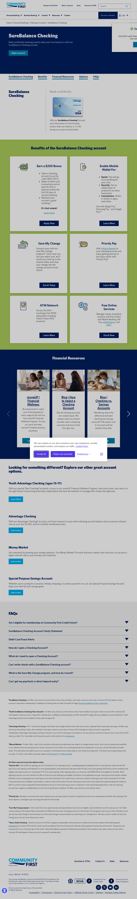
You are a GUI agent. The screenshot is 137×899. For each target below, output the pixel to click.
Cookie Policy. (82, 446)
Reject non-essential (62, 454)
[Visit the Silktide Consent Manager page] (101, 454)
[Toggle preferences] (83, 454)
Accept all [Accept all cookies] (41, 454)
